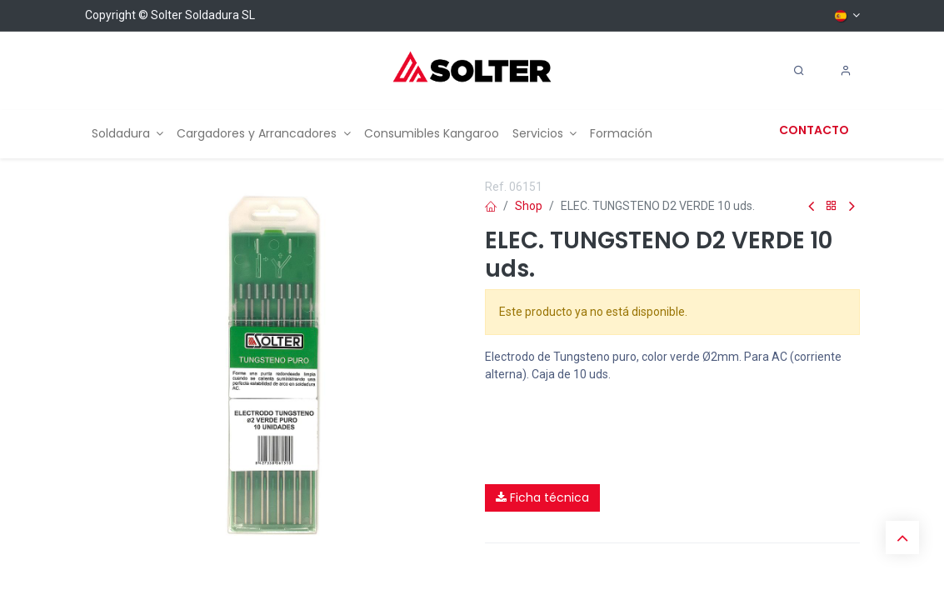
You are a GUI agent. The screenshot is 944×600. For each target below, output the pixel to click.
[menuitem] (128, 133)
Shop (528, 205)
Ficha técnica (542, 497)
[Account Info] (845, 71)
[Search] (799, 71)
